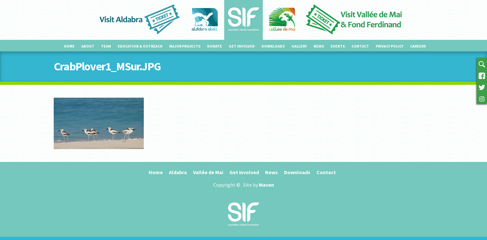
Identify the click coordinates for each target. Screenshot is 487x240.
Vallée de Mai (208, 172)
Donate (214, 46)
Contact (360, 46)
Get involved (242, 46)
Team (106, 46)
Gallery (299, 46)
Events (338, 46)
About (87, 46)
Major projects (184, 46)
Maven (266, 185)
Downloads (273, 46)
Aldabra (178, 172)
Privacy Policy (389, 46)
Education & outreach (140, 46)
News (319, 46)
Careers (418, 46)
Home (69, 46)
